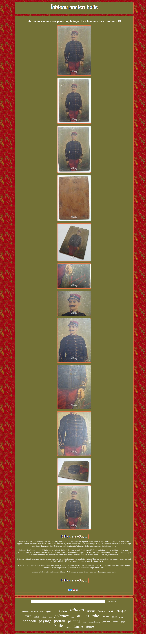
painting (74, 621)
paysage (45, 621)
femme (78, 626)
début (72, 617)
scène (115, 621)
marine (91, 610)
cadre (68, 627)
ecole (36, 616)
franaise (106, 621)
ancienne (34, 611)
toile (95, 615)
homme (101, 611)
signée (48, 611)
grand (121, 617)
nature (105, 616)
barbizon (63, 611)
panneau (29, 621)
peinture (61, 615)
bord (114, 616)
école (55, 612)
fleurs (123, 622)
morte (111, 611)
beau (41, 611)
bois (84, 622)
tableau (77, 609)
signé (89, 626)
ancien (83, 615)
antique (121, 610)
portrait (59, 621)
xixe (28, 616)
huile (58, 626)
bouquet (25, 611)
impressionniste (94, 622)
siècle (44, 617)
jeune (50, 617)
